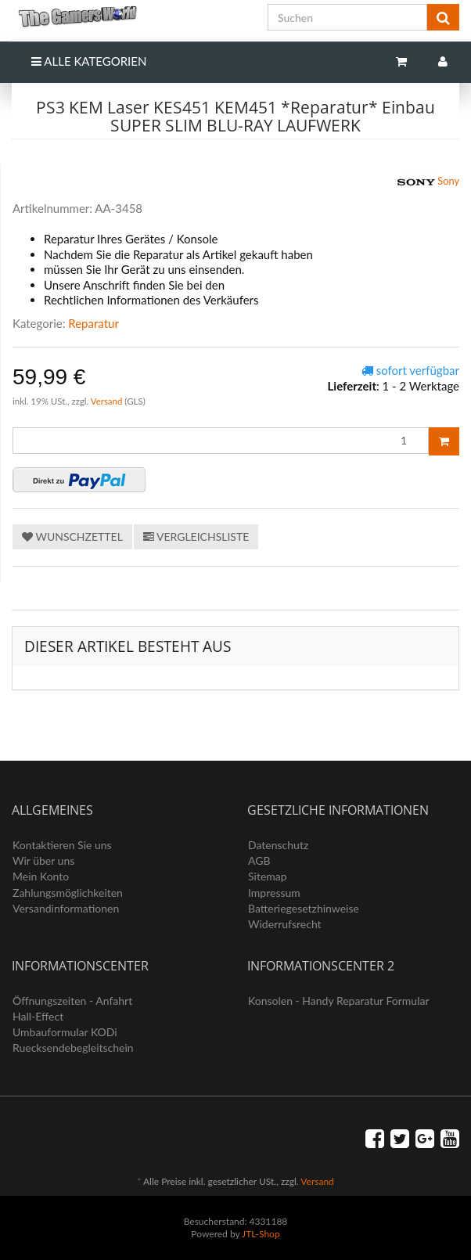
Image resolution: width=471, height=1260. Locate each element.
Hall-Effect (38, 1016)
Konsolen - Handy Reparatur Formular (339, 1000)
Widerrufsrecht (285, 924)
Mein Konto (41, 876)
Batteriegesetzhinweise (303, 908)
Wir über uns (43, 860)
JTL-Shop (261, 1234)
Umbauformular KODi (65, 1032)
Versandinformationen (66, 908)
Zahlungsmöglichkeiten (68, 892)
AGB (259, 860)
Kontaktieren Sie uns (62, 844)
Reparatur (93, 323)
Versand (108, 401)
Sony (428, 182)
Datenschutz (278, 844)
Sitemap (267, 876)
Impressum (274, 892)
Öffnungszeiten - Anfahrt (72, 1000)
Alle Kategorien (88, 61)
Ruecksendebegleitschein (73, 1047)
